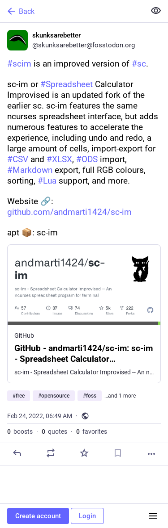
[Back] (72, 11)
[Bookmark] (117, 453)
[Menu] (153, 516)
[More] (151, 453)
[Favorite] (84, 453)
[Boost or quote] (50, 453)
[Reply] (17, 453)
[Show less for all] (156, 10)
